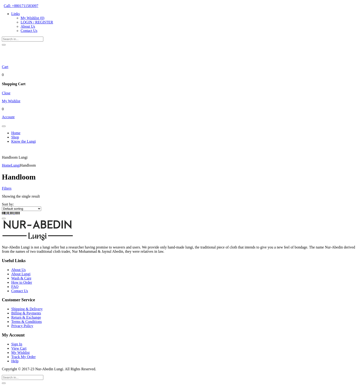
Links (15, 14)
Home (15, 133)
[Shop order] (21, 208)
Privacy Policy (22, 326)
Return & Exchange (26, 317)
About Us (28, 26)
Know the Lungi (23, 141)
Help (15, 361)
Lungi (15, 165)
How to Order (21, 282)
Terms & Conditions (26, 322)
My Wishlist (32, 18)
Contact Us (29, 31)
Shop (15, 137)
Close (6, 93)
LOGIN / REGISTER (37, 22)
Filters (6, 188)
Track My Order (23, 357)
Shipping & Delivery (27, 309)
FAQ (15, 287)
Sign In (16, 344)
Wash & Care (21, 278)
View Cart (18, 348)
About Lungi (20, 274)
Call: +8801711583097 (21, 6)
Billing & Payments (26, 313)
